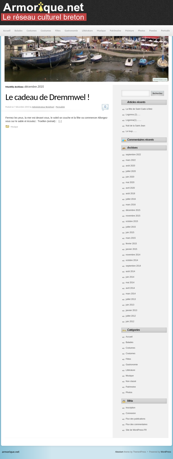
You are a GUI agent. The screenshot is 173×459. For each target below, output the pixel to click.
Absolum (119, 452)
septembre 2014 (133, 266)
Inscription (130, 407)
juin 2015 (130, 232)
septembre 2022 (133, 154)
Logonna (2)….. (133, 114)
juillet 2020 (131, 171)
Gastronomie (71, 30)
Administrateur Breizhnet (43, 107)
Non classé (131, 381)
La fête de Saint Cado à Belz (139, 109)
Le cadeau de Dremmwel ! (47, 97)
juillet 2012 (131, 316)
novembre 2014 (133, 254)
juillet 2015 (131, 227)
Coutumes (46, 30)
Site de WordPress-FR (136, 430)
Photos (141, 30)
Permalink (60, 107)
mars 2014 (131, 293)
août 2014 (130, 271)
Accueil (6, 30)
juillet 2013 (131, 299)
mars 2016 (131, 204)
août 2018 (130, 193)
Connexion (131, 413)
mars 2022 (131, 160)
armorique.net (10, 452)
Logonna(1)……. (133, 120)
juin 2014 (130, 277)
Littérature (87, 30)
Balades (18, 30)
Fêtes (58, 30)
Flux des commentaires (136, 424)
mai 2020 (130, 182)
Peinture (129, 30)
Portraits (165, 30)
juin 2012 (130, 321)
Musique (101, 30)
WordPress (166, 452)
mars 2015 (131, 238)
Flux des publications (135, 419)
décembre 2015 (133, 210)
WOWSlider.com (160, 80)
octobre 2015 (132, 221)
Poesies (153, 30)
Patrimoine (115, 30)
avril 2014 (130, 288)
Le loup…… (131, 131)
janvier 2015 (131, 249)
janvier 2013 (131, 310)
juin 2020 (130, 177)
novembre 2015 (133, 216)
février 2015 (131, 243)
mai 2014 (130, 282)
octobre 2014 (132, 260)
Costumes (32, 30)
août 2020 (130, 165)
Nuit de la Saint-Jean (135, 125)
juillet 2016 (131, 199)
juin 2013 (130, 305)
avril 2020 (130, 188)
